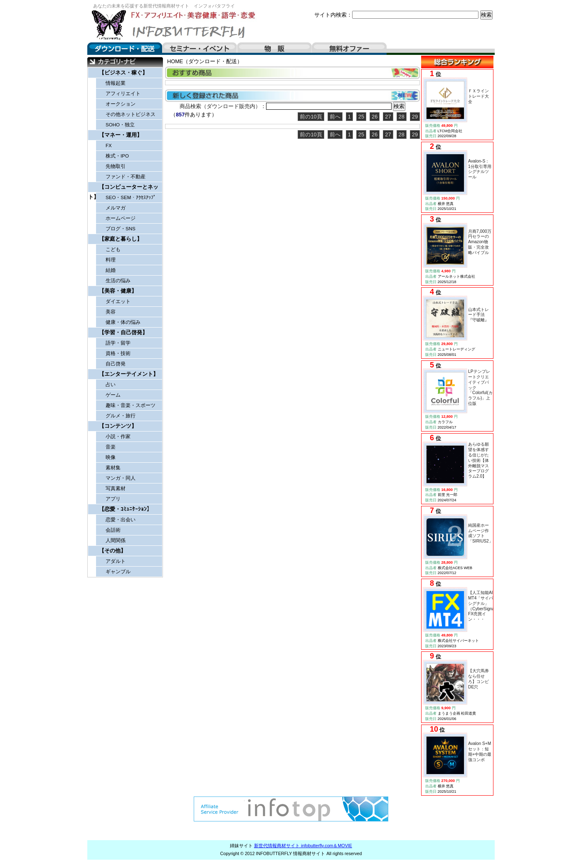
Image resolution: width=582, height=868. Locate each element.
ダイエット (118, 301)
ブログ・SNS (121, 228)
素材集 (113, 467)
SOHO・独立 (120, 124)
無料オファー (349, 48)
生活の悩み (118, 280)
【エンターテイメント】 (128, 374)
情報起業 (116, 83)
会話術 (113, 530)
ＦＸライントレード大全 (478, 96)
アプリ (113, 498)
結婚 (111, 270)
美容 (111, 311)
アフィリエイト (123, 93)
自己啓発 (116, 363)
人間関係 (116, 540)
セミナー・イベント (199, 48)
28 (401, 116)
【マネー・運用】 (120, 135)
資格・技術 (118, 353)
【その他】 (112, 550)
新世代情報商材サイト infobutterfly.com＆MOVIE (303, 845)
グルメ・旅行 (121, 415)
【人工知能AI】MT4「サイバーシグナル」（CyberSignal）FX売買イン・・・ (484, 605)
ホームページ (121, 218)
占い (111, 384)
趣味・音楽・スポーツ (130, 405)
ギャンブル (118, 571)
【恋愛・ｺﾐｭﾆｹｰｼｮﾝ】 (125, 509)
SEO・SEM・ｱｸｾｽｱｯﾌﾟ (131, 197)
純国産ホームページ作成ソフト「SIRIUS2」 (480, 533)
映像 (111, 457)
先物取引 (116, 166)
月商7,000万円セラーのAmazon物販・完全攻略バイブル (479, 242)
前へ (335, 116)
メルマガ (116, 207)
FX (109, 145)
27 (388, 116)
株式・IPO (117, 155)
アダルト (116, 561)
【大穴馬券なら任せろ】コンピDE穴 (478, 678)
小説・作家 (118, 436)
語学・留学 (118, 342)
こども (113, 249)
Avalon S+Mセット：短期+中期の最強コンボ (479, 751)
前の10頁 (311, 116)
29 (415, 116)
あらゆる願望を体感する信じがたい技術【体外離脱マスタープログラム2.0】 (478, 460)
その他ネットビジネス (130, 114)
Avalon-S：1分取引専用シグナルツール (479, 169)
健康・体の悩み (123, 322)
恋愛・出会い (121, 519)
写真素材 (116, 488)
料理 (111, 259)
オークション (121, 103)
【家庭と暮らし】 (120, 239)
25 (361, 116)
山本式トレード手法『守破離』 (478, 315)
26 (374, 116)
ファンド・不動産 (126, 176)
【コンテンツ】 (118, 426)
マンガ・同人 (121, 478)
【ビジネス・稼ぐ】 (123, 72)
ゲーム (113, 394)
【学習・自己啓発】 (123, 332)
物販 (274, 48)
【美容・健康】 (118, 291)
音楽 (111, 446)
